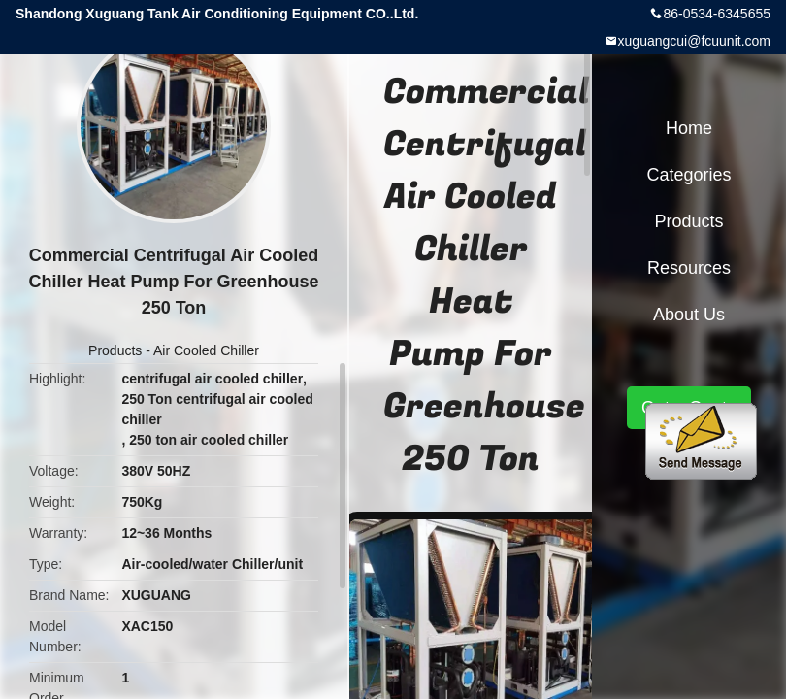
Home (689, 128)
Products (115, 350)
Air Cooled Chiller (206, 350)
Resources (689, 268)
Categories (688, 174)
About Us (689, 314)
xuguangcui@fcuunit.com (694, 41)
